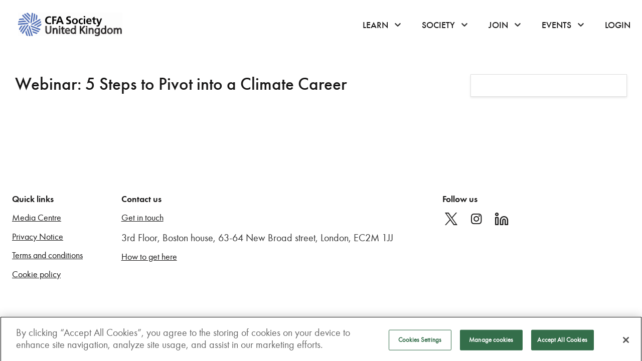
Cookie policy (36, 274)
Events (556, 25)
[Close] (626, 344)
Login (617, 25)
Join (498, 25)
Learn (375, 25)
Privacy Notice (37, 237)
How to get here (149, 257)
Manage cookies (491, 344)
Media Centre (36, 218)
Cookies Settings (419, 344)
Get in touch (142, 218)
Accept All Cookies (562, 344)
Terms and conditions (47, 255)
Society (438, 25)
